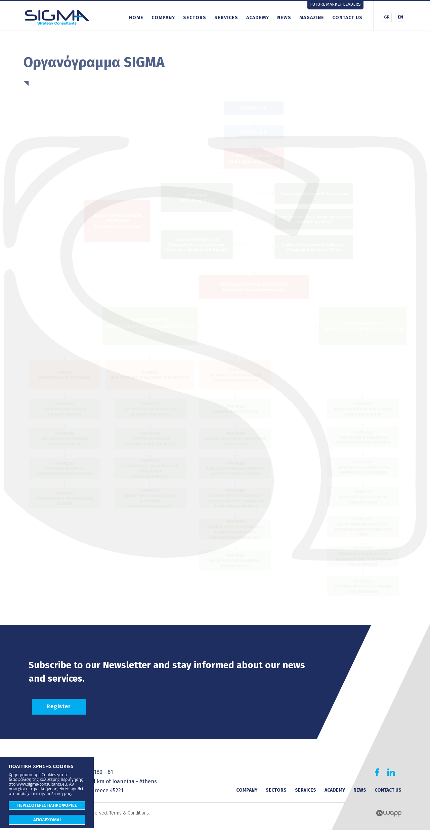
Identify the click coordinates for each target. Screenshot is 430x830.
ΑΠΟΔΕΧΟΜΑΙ (47, 820)
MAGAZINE (311, 18)
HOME (136, 18)
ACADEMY (257, 18)
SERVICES (226, 18)
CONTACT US (347, 18)
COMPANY (163, 18)
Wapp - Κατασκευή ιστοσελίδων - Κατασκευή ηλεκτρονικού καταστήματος (388, 813)
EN (400, 17)
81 (110, 772)
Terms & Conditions (129, 813)
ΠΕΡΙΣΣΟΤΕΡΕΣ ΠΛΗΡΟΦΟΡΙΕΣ (47, 805)
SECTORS (194, 18)
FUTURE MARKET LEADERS (335, 4)
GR (387, 17)
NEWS (284, 18)
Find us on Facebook (377, 772)
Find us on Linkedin (391, 772)
